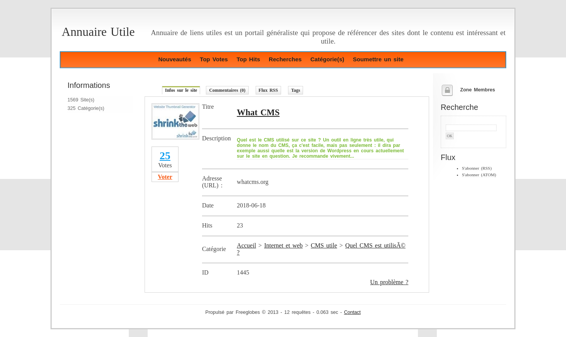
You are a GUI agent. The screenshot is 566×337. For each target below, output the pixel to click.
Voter (165, 177)
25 (165, 156)
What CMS (258, 112)
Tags (295, 90)
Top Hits (248, 59)
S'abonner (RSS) (477, 168)
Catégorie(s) (327, 59)
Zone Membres (477, 90)
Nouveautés (174, 59)
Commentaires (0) (227, 90)
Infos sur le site (181, 90)
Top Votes (214, 59)
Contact (352, 312)
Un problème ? (389, 282)
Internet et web (283, 245)
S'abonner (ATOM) (479, 174)
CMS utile (324, 245)
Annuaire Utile (98, 32)
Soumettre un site (378, 59)
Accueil (246, 245)
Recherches (285, 59)
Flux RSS (268, 90)
